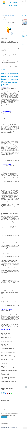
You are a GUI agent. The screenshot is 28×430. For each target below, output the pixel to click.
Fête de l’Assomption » (4, 423)
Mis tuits (23, 44)
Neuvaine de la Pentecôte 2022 (11, 25)
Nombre (2, 406)
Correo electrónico (3, 409)
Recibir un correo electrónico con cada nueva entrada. (8, 415)
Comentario (2, 404)
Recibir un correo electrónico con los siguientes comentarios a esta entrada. (9, 414)
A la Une (3, 397)
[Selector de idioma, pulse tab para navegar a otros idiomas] (23, 1)
